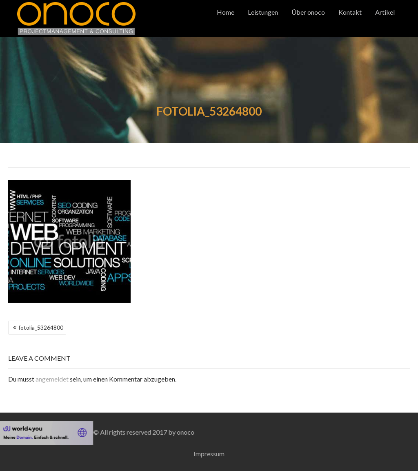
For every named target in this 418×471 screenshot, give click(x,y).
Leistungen (263, 12)
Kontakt (350, 12)
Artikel (385, 12)
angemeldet (52, 379)
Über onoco (308, 12)
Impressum (209, 454)
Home (225, 12)
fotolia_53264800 (40, 327)
